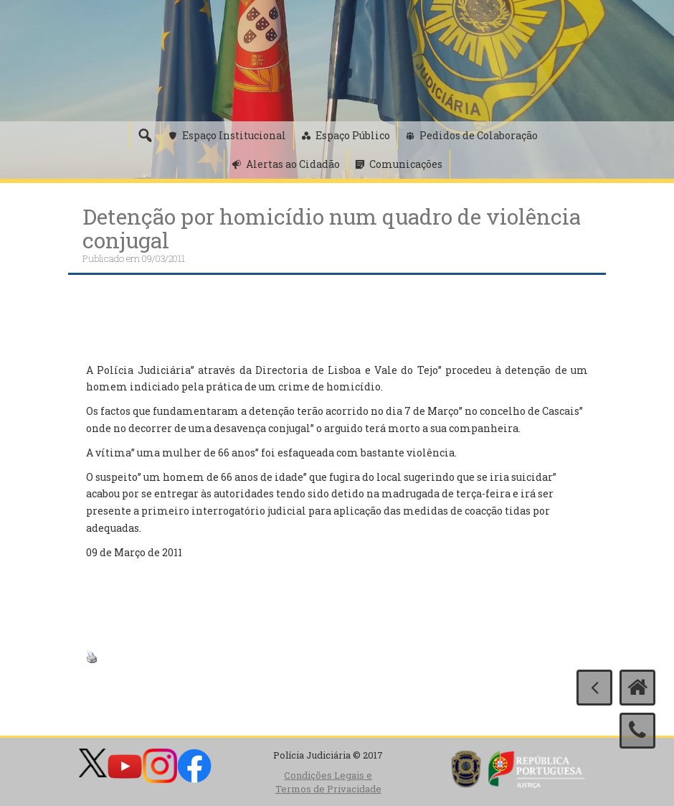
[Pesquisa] (145, 135)
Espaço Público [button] (352, 135)
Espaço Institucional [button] (234, 135)
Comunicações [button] (405, 164)
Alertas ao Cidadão (293, 164)
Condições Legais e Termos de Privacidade (328, 782)
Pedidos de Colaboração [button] (478, 135)
